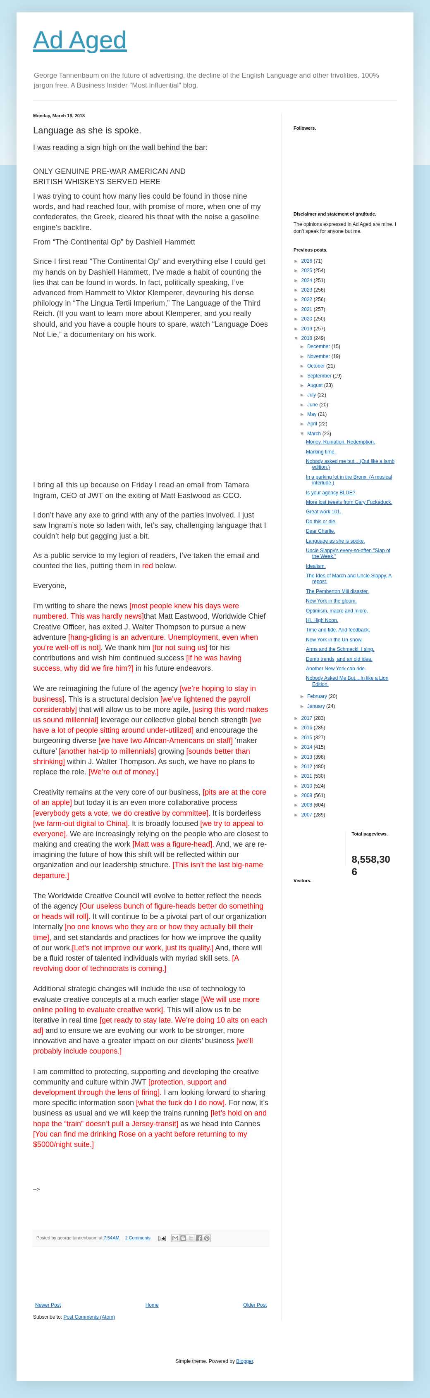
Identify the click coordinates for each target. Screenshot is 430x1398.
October (316, 366)
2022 (307, 299)
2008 (307, 805)
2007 (307, 815)
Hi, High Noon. (322, 620)
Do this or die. (321, 522)
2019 (307, 329)
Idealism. (316, 566)
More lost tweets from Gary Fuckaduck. (349, 502)
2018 (307, 338)
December (319, 346)
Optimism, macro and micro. (337, 611)
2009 (307, 795)
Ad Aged (80, 40)
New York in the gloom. (331, 601)
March (314, 434)
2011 (307, 776)
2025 (307, 270)
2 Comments (137, 1237)
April (312, 424)
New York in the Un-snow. (334, 640)
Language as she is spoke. (335, 541)
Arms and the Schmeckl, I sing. (340, 649)
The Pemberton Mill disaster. (337, 591)
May (312, 414)
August (315, 385)
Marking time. (321, 452)
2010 (307, 786)
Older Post (255, 1305)
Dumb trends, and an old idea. (339, 659)
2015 (307, 738)
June (313, 405)
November (319, 356)
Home (152, 1305)
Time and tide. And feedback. (338, 630)
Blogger (244, 1361)
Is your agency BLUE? (330, 493)
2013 (307, 757)
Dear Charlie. (320, 531)
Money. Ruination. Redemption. (340, 442)
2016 (307, 728)
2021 (307, 309)
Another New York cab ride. (336, 669)
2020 (307, 319)
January (316, 706)
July (312, 395)
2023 (307, 290)
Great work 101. (323, 512)
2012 (307, 766)
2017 (307, 718)
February (317, 696)
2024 (307, 280)
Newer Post (48, 1305)
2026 (307, 261)
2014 (307, 747)
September (320, 376)
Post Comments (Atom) (89, 1317)
